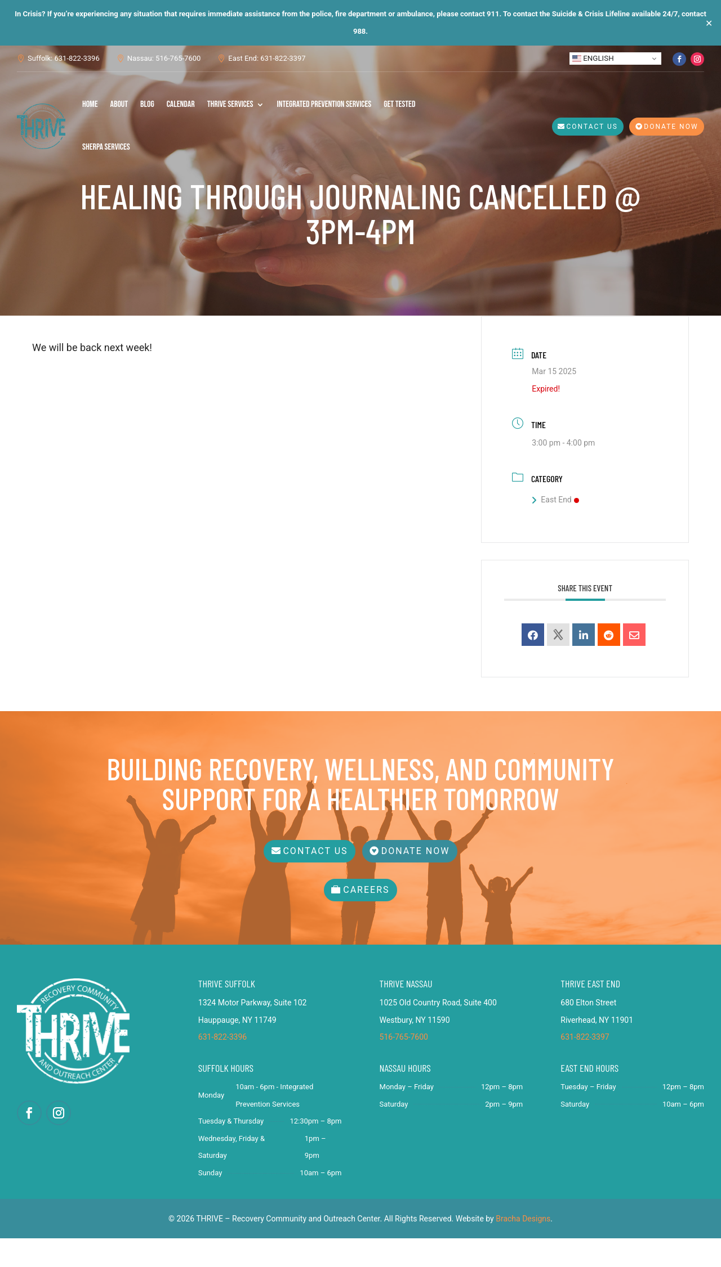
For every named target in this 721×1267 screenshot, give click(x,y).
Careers (366, 919)
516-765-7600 (404, 1066)
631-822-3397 (584, 1066)
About (119, 104)
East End (555, 532)
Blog (147, 104)
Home (90, 104)
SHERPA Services (106, 147)
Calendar (181, 104)
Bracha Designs (523, 1247)
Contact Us (592, 127)
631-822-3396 (222, 1066)
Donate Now (671, 127)
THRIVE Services (230, 104)
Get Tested (399, 104)
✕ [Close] (709, 22)
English (593, 58)
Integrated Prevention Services (324, 104)
